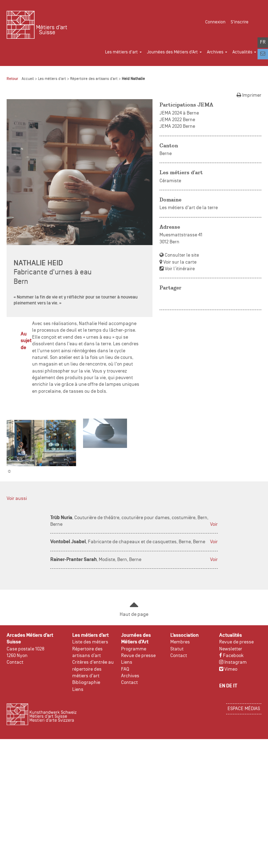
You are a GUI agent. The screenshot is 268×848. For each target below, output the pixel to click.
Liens (77, 689)
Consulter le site (179, 255)
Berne (165, 154)
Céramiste (170, 181)
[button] (126, 49)
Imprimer (249, 95)
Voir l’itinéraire (177, 269)
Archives (130, 676)
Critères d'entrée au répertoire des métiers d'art (93, 669)
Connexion (215, 22)
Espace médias (244, 709)
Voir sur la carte (177, 262)
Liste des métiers (90, 642)
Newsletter (230, 649)
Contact (15, 662)
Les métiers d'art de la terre (188, 208)
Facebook (231, 656)
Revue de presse (138, 656)
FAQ (125, 669)
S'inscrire (239, 22)
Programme (133, 649)
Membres (180, 642)
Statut (177, 649)
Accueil (28, 79)
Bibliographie (86, 682)
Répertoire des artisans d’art (94, 79)
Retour (12, 79)
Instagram (233, 662)
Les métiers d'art (52, 79)
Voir (214, 524)
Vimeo (228, 669)
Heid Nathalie (133, 79)
